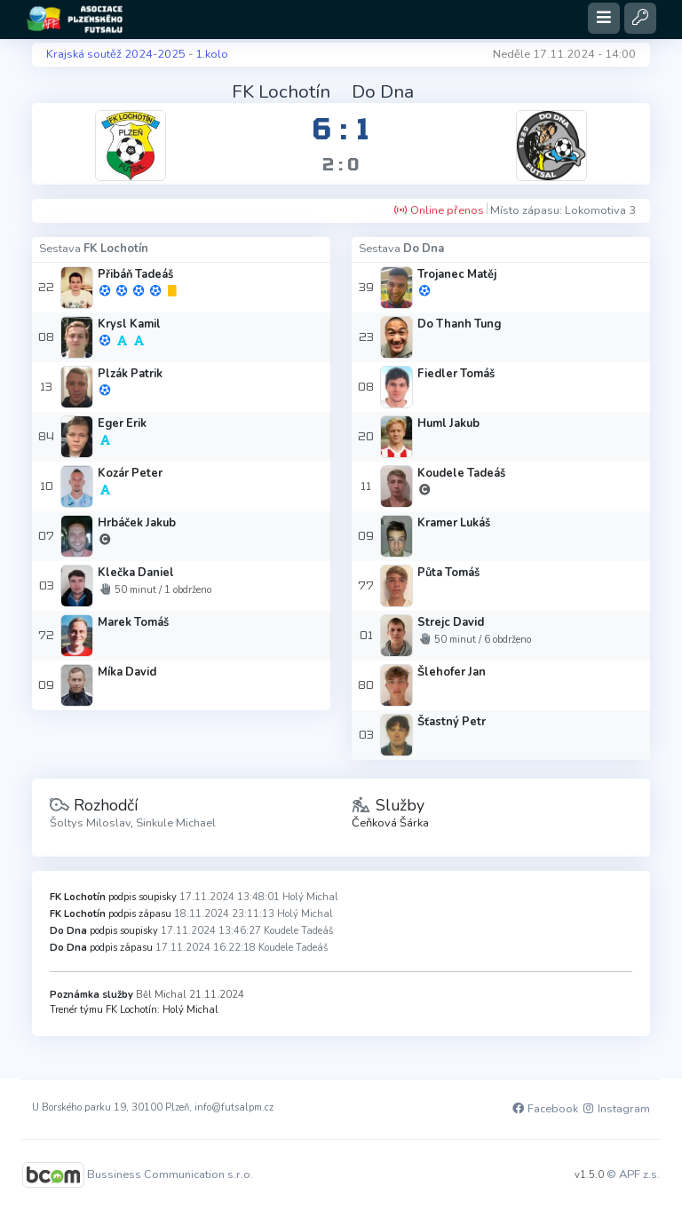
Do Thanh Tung (459, 324)
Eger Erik (122, 423)
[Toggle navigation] (604, 18)
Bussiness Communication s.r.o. (170, 1174)
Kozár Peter (130, 473)
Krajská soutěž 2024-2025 (116, 54)
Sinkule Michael (176, 823)
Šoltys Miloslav (90, 823)
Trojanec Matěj (456, 274)
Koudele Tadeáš (461, 473)
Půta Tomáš (448, 573)
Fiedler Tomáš (456, 374)
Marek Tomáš (133, 622)
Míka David (127, 672)
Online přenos (438, 210)
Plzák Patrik (130, 374)
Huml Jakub (448, 423)
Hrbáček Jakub (137, 523)
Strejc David (450, 622)
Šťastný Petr (451, 722)
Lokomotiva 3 (600, 210)
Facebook (544, 1109)
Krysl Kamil (129, 324)
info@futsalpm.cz (234, 1107)
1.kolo (211, 54)
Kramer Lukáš (453, 523)
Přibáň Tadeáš (135, 274)
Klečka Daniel (136, 573)
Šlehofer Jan (451, 672)
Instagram (615, 1109)
